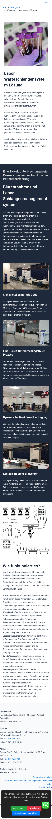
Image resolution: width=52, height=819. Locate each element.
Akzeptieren (18, 808)
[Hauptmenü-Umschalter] (46, 3)
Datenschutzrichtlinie (42, 777)
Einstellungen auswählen (26, 813)
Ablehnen (34, 808)
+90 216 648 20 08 (12, 738)
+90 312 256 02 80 (12, 759)
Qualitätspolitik (45, 787)
